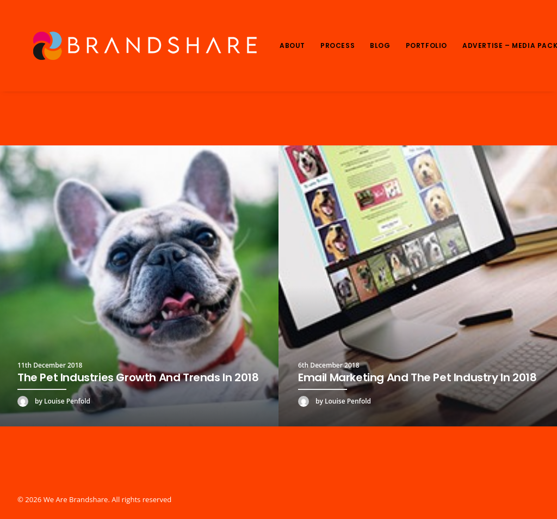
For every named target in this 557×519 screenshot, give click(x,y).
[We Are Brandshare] (141, 46)
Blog (380, 45)
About (292, 45)
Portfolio (426, 45)
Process (337, 45)
